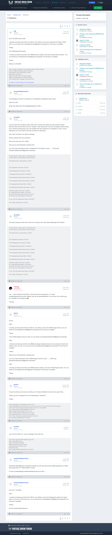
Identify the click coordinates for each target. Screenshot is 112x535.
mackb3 (80, 106)
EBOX (79, 103)
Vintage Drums (17, 15)
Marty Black (84, 46)
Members (72, 2)
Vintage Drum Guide (15, 533)
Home (38, 2)
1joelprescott (83, 98)
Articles (46, 2)
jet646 (79, 113)
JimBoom (80, 109)
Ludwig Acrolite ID (85, 45)
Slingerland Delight (85, 29)
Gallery (63, 2)
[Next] (69, 26)
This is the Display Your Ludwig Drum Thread (91, 50)
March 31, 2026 (84, 40)
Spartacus (83, 30)
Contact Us (26, 533)
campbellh (83, 37)
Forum (54, 2)
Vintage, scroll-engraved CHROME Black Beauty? (92, 35)
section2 (83, 53)
